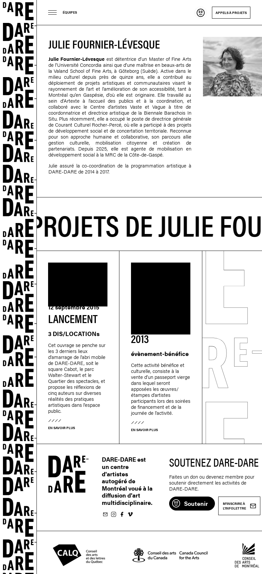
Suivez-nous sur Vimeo (130, 514)
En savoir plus (61, 427)
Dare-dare (18, 287)
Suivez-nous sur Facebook (121, 514)
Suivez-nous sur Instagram (113, 514)
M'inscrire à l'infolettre (105, 514)
